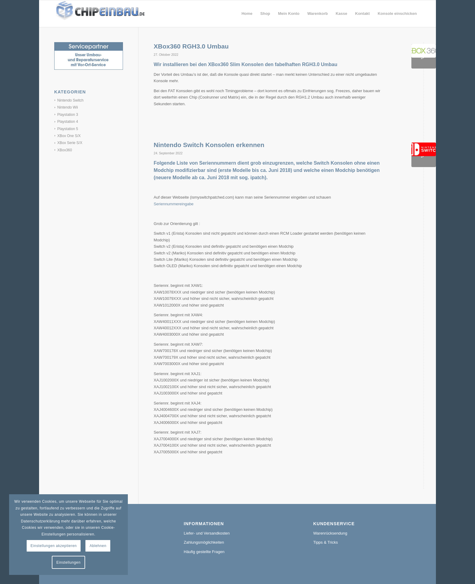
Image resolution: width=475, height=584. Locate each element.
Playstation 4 (67, 121)
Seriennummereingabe (174, 204)
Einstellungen (68, 562)
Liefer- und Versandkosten (207, 533)
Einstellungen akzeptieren (54, 546)
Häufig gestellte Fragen (204, 551)
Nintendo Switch (70, 100)
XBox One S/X (69, 136)
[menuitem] (247, 13)
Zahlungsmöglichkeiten (204, 542)
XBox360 (64, 150)
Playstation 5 (67, 129)
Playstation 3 (67, 114)
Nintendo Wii (67, 107)
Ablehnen (98, 546)
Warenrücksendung (330, 533)
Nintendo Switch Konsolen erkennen (209, 144)
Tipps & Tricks (325, 542)
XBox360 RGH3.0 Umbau (191, 46)
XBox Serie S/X (69, 143)
